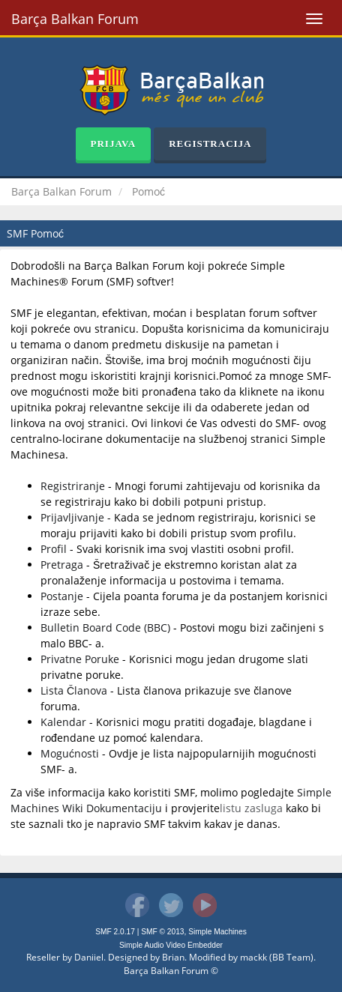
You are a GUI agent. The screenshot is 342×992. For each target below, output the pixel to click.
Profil (53, 549)
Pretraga (61, 564)
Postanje (61, 596)
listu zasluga (251, 808)
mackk (253, 957)
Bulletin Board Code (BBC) (105, 627)
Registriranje (72, 486)
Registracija (210, 143)
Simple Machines (217, 932)
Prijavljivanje (72, 517)
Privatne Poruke (79, 659)
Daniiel (89, 957)
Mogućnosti (69, 753)
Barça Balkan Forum (75, 19)
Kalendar (63, 722)
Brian (173, 957)
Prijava (113, 143)
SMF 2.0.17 (115, 932)
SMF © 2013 (162, 932)
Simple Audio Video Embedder (171, 945)
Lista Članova (73, 690)
